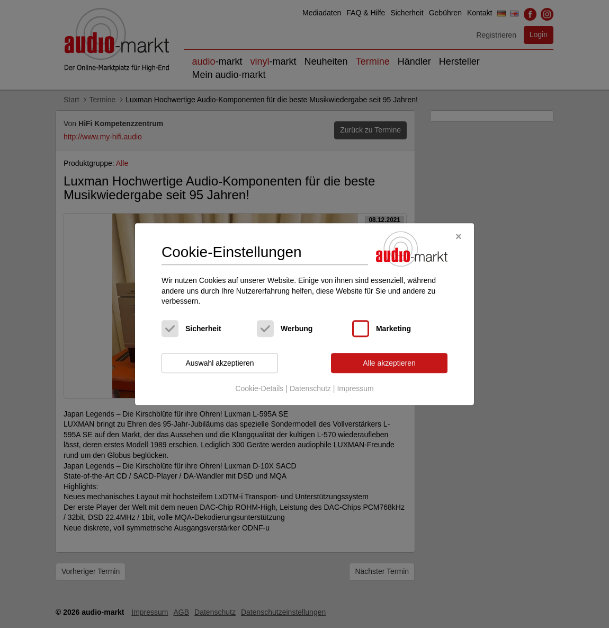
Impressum (355, 389)
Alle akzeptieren (389, 363)
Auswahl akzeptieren (219, 363)
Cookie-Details (259, 389)
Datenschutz (310, 389)
